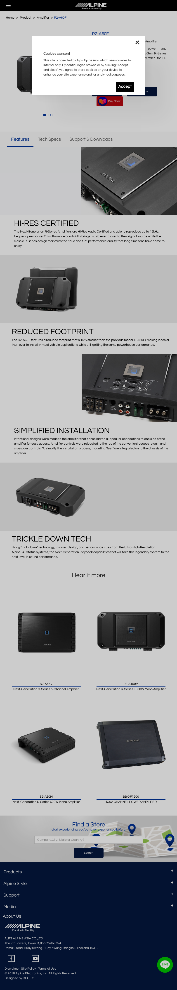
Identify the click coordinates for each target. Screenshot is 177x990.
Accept (125, 87)
